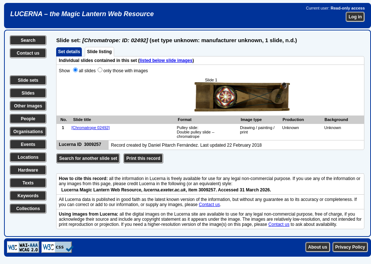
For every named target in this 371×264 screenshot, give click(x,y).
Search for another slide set (88, 158)
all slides (87, 70)
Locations (28, 157)
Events (28, 144)
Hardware (28, 170)
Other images (28, 106)
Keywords (28, 195)
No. (64, 119)
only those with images (125, 70)
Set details (69, 51)
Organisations (28, 131)
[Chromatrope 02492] (91, 127)
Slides (28, 93)
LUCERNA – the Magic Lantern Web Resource (82, 14)
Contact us (28, 53)
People (28, 118)
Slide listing (99, 51)
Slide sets (28, 80)
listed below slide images (165, 60)
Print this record (143, 158)
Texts (27, 183)
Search (28, 40)
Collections (28, 208)
